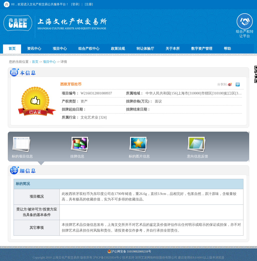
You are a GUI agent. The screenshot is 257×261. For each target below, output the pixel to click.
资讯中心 (34, 48)
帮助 (227, 48)
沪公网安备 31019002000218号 (129, 251)
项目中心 (60, 48)
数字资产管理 (201, 48)
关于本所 (173, 48)
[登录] (75, 4)
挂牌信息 (80, 154)
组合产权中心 (88, 48)
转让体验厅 (145, 48)
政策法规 (118, 48)
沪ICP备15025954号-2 (107, 257)
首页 (12, 48)
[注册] (89, 4)
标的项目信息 (22, 154)
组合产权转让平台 (244, 32)
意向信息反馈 (197, 154)
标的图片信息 (139, 154)
